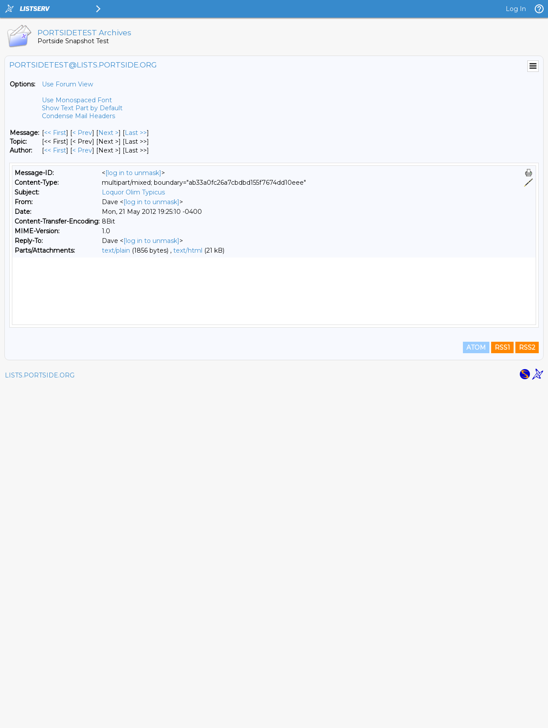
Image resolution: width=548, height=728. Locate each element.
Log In (516, 9)
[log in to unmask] (133, 173)
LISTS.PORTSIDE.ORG (40, 717)
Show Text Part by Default (82, 108)
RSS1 (502, 689)
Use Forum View (67, 84)
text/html (187, 250)
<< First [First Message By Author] (55, 150)
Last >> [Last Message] (136, 133)
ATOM (476, 689)
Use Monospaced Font (77, 100)
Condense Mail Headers (78, 116)
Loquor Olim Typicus (133, 192)
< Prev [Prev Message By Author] (82, 150)
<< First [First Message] (55, 133)
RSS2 (527, 689)
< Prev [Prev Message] (82, 133)
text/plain (116, 250)
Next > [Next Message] (108, 133)
